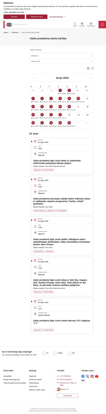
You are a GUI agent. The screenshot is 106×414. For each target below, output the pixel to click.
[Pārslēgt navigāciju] (102, 24)
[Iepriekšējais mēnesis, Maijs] (33, 77)
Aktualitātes (10, 39)
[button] (62, 92)
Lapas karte (33, 386)
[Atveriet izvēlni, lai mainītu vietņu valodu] (82, 24)
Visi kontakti (67, 396)
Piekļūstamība (34, 383)
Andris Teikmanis (40, 210)
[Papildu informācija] (67, 389)
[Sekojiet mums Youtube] (96, 376)
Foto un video (11, 48)
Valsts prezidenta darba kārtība (14, 43)
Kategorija (34, 56)
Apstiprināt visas (37, 17)
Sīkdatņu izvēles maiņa (37, 390)
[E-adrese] (61, 389)
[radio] (45, 353)
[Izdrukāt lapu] (99, 37)
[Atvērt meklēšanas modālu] (75, 24)
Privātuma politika (35, 380)
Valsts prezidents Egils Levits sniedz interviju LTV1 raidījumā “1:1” (61, 321)
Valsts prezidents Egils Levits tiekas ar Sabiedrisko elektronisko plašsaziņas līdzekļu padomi (57, 161)
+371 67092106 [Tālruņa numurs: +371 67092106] (65, 376)
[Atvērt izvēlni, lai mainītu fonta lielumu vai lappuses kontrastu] (91, 24)
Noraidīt (14, 17)
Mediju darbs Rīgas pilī (12, 380)
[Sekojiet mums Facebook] (83, 376)
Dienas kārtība (48, 170)
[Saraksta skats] (93, 68)
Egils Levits (38, 170)
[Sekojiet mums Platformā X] (87, 376)
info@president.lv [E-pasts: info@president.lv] (66, 379)
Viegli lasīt (32, 376)
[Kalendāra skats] (88, 68)
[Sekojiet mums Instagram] (92, 376)
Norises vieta (35, 61)
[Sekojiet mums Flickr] (83, 380)
